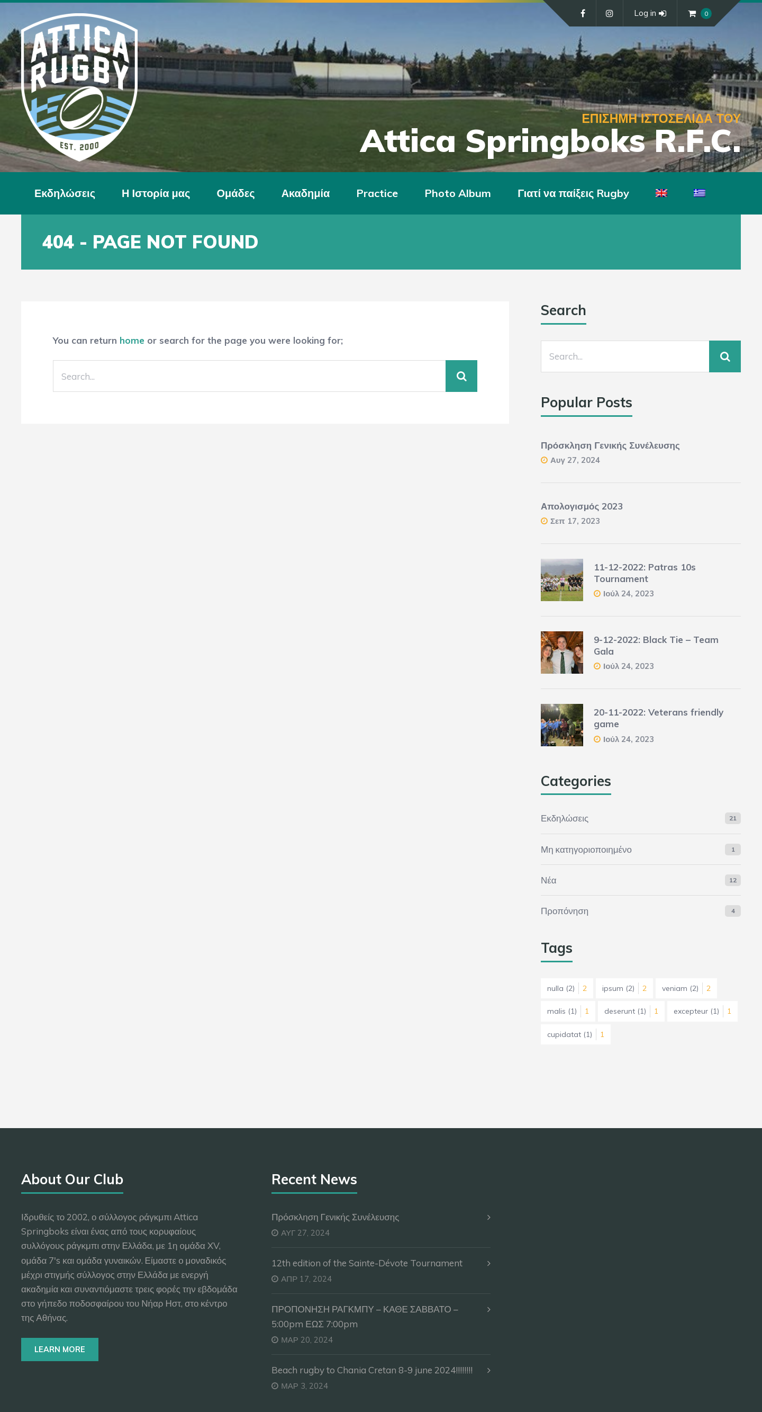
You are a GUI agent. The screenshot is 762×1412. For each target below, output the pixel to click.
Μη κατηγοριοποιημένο (586, 849)
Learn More (59, 1349)
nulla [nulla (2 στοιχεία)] (567, 988)
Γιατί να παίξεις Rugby (573, 193)
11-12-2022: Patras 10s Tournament (645, 572)
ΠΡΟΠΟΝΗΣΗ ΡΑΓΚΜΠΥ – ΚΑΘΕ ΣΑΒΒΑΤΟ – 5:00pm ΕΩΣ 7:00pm (364, 1316)
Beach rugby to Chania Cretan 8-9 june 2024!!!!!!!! (372, 1369)
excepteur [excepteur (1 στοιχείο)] (702, 1011)
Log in (650, 13)
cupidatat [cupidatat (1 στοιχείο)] (575, 1034)
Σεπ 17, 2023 (575, 521)
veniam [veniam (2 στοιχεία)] (686, 988)
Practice (377, 193)
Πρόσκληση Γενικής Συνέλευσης (610, 445)
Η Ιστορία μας (156, 193)
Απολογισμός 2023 (582, 506)
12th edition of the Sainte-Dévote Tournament (366, 1262)
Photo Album (457, 193)
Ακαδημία (306, 193)
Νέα (549, 880)
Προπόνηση (564, 910)
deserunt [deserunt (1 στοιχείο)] (631, 1011)
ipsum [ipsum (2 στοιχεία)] (624, 988)
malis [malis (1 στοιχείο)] (568, 1011)
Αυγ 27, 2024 (575, 460)
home (132, 340)
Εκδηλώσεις (64, 193)
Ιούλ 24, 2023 (628, 593)
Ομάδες (236, 193)
